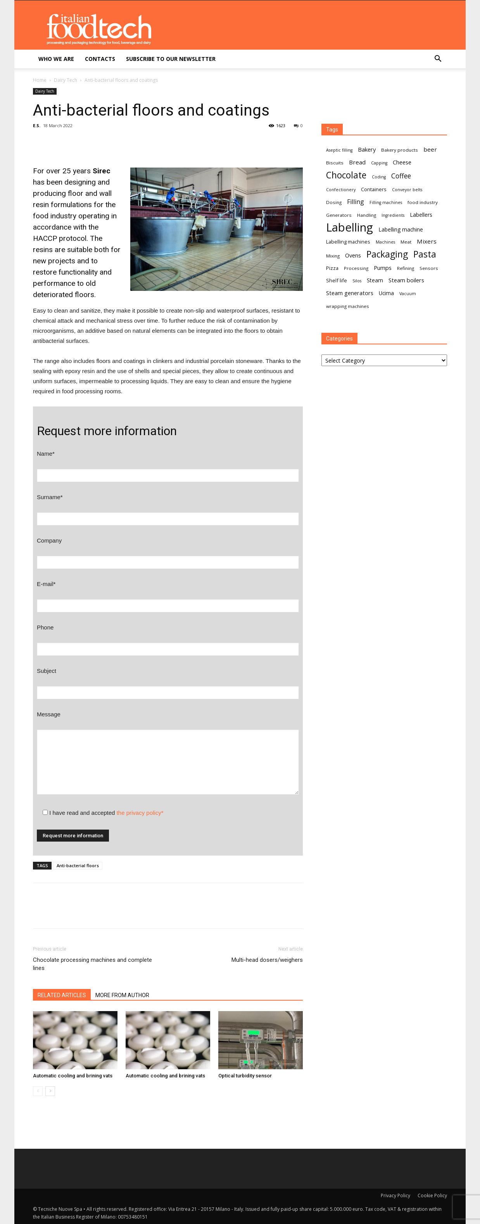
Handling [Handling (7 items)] (366, 215)
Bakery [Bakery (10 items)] (367, 149)
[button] (437, 59)
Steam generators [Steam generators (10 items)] (349, 293)
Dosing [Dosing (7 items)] (334, 202)
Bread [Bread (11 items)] (357, 162)
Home (40, 80)
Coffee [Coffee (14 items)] (401, 176)
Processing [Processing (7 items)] (356, 268)
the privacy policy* (140, 812)
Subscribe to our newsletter (171, 58)
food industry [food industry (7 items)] (422, 202)
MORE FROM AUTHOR (122, 995)
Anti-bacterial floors (78, 865)
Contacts (100, 58)
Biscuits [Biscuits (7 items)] (335, 163)
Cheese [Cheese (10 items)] (402, 162)
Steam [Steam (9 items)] (375, 280)
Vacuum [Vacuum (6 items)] (407, 293)
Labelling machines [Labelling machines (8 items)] (348, 241)
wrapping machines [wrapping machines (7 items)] (347, 306)
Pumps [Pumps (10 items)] (383, 267)
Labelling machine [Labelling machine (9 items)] (400, 229)
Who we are (56, 58)
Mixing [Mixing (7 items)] (333, 256)
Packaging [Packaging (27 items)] (387, 254)
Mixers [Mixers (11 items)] (427, 241)
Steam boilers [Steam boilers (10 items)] (406, 280)
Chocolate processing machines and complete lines (92, 964)
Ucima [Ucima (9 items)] (386, 293)
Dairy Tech (65, 80)
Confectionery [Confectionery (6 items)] (341, 189)
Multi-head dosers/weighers (267, 959)
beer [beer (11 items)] (430, 149)
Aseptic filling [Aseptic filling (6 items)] (339, 150)
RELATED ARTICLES (62, 995)
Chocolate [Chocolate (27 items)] (346, 175)
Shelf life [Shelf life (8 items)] (336, 280)
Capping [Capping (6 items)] (379, 163)
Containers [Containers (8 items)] (374, 189)
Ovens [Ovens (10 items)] (353, 255)
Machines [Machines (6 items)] (385, 242)
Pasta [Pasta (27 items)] (424, 254)
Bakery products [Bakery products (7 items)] (399, 150)
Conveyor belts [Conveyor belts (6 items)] (407, 189)
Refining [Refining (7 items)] (405, 268)
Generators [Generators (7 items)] (339, 215)
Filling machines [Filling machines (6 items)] (385, 202)
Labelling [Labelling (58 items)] (349, 227)
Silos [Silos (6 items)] (356, 281)
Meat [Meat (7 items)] (406, 242)
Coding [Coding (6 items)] (379, 177)
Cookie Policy (432, 1195)
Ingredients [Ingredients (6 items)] (393, 215)
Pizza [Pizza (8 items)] (332, 268)
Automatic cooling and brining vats (72, 1076)
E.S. (36, 125)
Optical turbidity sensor (245, 1076)
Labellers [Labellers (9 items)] (421, 214)
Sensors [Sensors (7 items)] (429, 268)
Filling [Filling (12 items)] (355, 202)
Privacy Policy (395, 1195)
